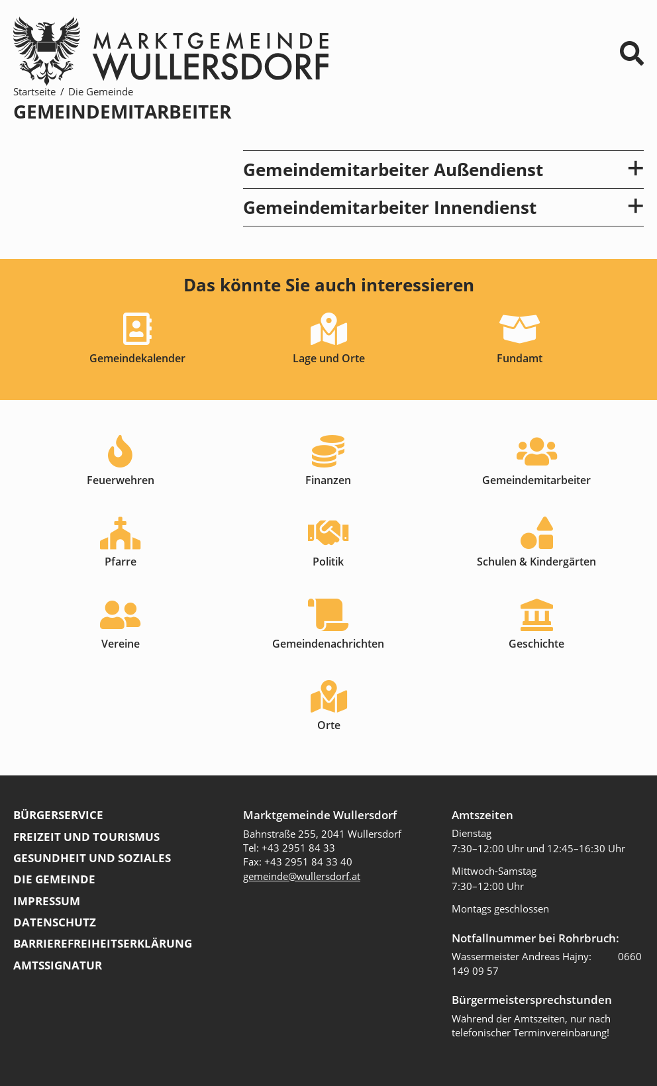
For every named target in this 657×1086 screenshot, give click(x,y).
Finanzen (328, 480)
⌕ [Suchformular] (632, 53)
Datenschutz (54, 922)
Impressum (46, 901)
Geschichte (536, 643)
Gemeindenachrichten (328, 643)
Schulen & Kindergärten (536, 561)
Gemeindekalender (137, 358)
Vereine (120, 643)
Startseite (34, 91)
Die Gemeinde (100, 91)
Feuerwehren (120, 480)
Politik (328, 561)
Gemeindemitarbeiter (536, 480)
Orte (328, 725)
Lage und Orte (329, 358)
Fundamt (519, 358)
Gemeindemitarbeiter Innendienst (443, 207)
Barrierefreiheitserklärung (102, 943)
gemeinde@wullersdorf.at (301, 876)
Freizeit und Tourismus (86, 836)
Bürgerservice (58, 814)
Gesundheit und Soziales (92, 857)
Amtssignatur (57, 965)
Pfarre (120, 561)
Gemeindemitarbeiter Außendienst (443, 169)
